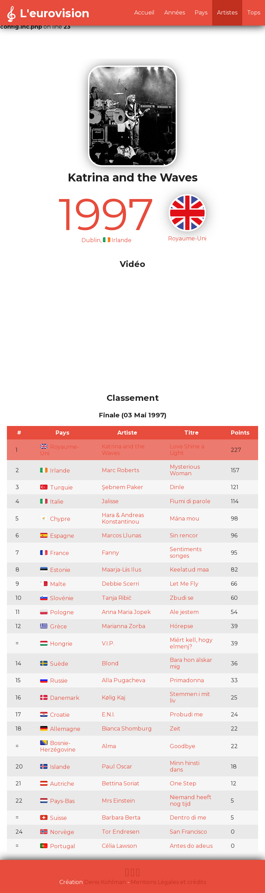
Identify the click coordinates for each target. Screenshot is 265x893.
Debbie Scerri (120, 584)
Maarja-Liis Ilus (121, 569)
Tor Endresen (120, 831)
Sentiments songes (186, 552)
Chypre (55, 519)
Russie (54, 680)
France (54, 553)
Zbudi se (182, 598)
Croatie (55, 715)
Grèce (53, 626)
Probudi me (186, 714)
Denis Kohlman (105, 882)
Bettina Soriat (120, 783)
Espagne (57, 536)
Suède (54, 664)
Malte (53, 584)
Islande (55, 767)
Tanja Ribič (116, 598)
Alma (109, 746)
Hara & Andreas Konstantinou (123, 518)
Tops (253, 12)
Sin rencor (184, 535)
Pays (201, 12)
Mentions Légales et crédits (168, 882)
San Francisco (188, 831)
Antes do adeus (191, 846)
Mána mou (184, 518)
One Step (183, 783)
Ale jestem (184, 612)
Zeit (175, 728)
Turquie (56, 487)
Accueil (144, 12)
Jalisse (110, 501)
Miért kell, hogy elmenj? (191, 643)
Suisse (53, 818)
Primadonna (187, 680)
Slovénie (56, 598)
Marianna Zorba (123, 626)
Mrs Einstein (118, 800)
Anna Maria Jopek (126, 612)
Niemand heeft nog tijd (191, 800)
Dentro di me (188, 817)
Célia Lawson (119, 846)
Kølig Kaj (113, 697)
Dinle (177, 487)
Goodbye (182, 746)
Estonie (55, 570)
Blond (110, 663)
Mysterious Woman (185, 470)
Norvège (57, 832)
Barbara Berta (121, 817)
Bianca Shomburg (127, 728)
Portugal (57, 846)
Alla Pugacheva (123, 680)
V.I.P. (108, 643)
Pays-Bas (57, 801)
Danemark (59, 698)
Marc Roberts (120, 470)
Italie (51, 501)
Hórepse (181, 626)
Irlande (55, 470)
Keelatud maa (189, 569)
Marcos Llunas (121, 535)
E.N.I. (108, 714)
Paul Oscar (117, 766)
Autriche (57, 784)
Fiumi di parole (190, 501)
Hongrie (56, 644)
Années (174, 12)
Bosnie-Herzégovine (58, 746)
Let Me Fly (184, 584)
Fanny (110, 552)
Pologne (57, 612)
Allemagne (60, 729)
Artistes (227, 12)
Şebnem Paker (122, 487)
